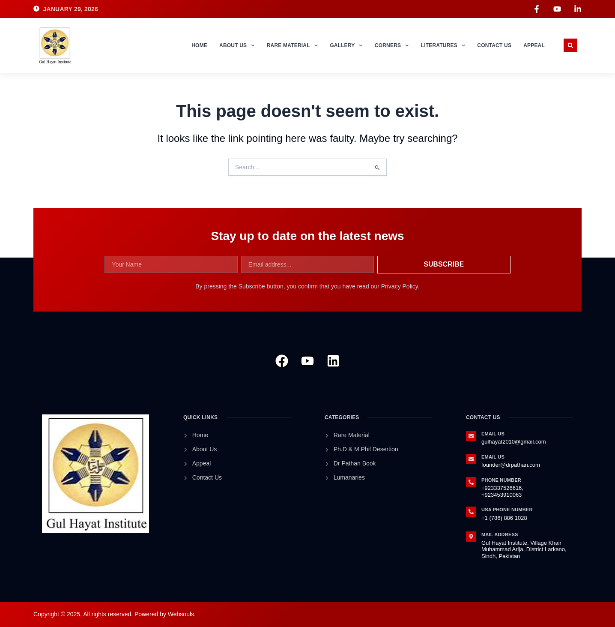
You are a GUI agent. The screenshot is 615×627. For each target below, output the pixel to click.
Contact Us (494, 45)
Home (199, 45)
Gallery (346, 45)
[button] (570, 45)
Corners (392, 45)
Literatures (443, 45)
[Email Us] (471, 436)
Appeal (534, 45)
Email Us (493, 433)
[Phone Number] (471, 482)
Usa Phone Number (507, 509)
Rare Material (292, 45)
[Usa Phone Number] (471, 512)
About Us (237, 45)
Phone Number (501, 480)
